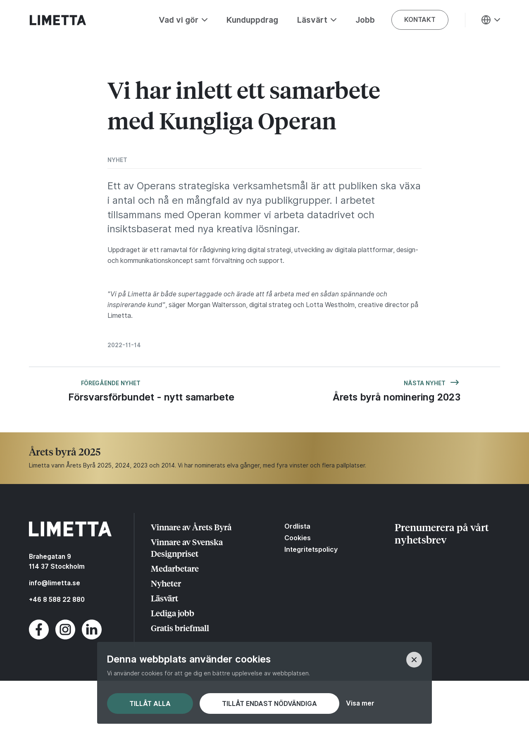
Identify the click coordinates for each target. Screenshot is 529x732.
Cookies (297, 538)
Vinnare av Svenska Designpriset (187, 547)
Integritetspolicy (311, 549)
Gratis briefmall (180, 627)
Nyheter (166, 583)
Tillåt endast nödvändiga (269, 704)
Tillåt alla (150, 704)
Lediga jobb (172, 612)
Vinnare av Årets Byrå (191, 526)
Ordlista (297, 526)
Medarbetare (175, 568)
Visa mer (360, 703)
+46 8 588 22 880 (57, 599)
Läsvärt (164, 597)
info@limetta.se (54, 583)
